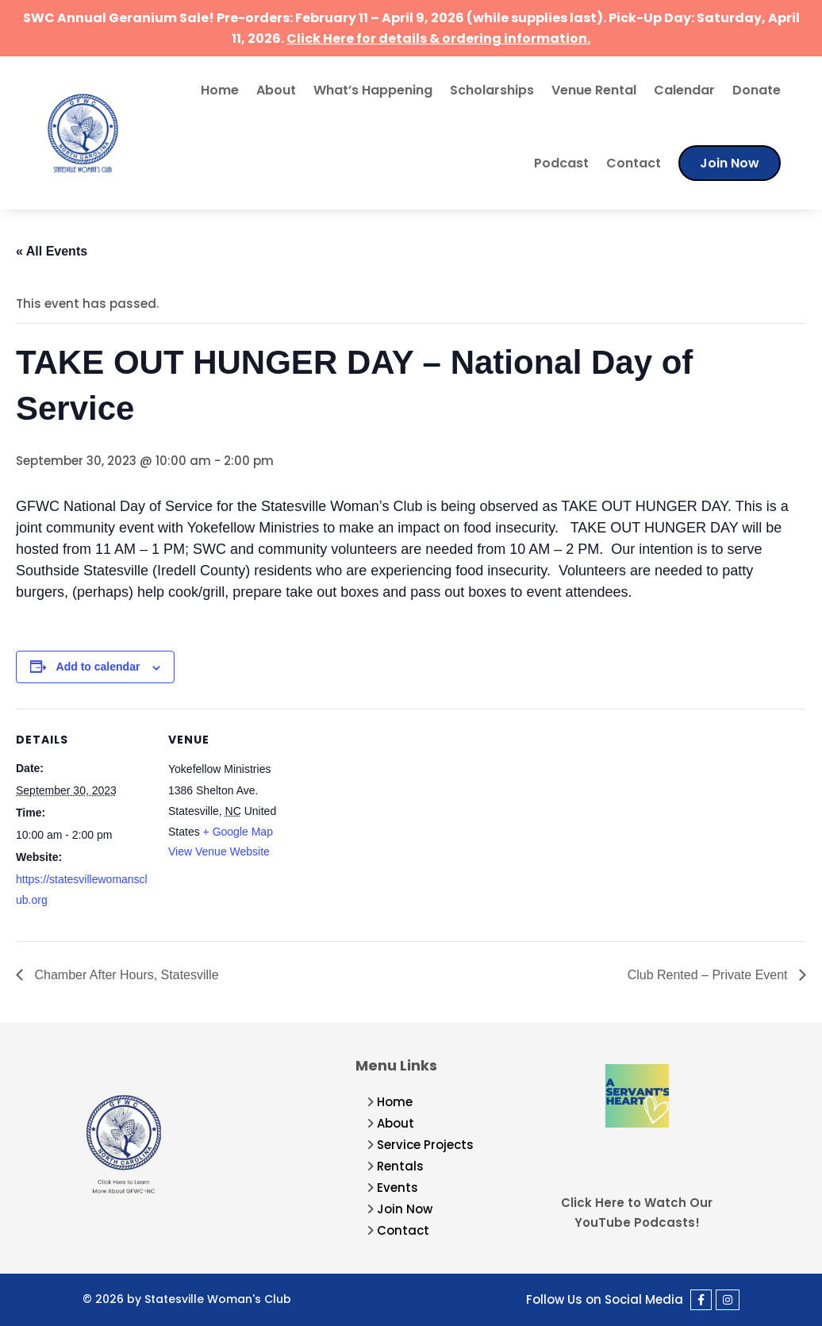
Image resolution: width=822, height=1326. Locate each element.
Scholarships (492, 90)
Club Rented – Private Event (709, 975)
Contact (633, 163)
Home (220, 90)
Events (397, 1187)
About (276, 90)
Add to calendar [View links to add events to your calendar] (98, 666)
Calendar (684, 90)
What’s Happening (372, 90)
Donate (756, 90)
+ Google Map (238, 831)
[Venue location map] (404, 818)
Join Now (729, 163)
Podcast (561, 163)
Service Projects (425, 1144)
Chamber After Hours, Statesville (125, 975)
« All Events (51, 251)
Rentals (400, 1166)
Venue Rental (593, 90)
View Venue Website (219, 851)
